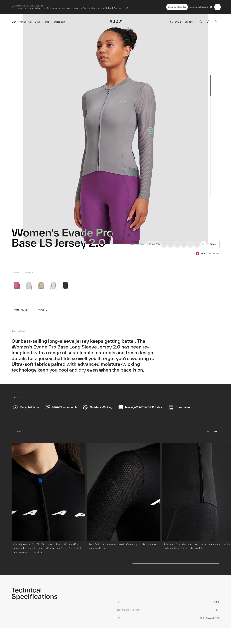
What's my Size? (21, 294)
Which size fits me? (210, 238)
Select (213, 229)
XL (197, 229)
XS (170, 229)
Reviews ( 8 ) (42, 294)
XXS (164, 229)
